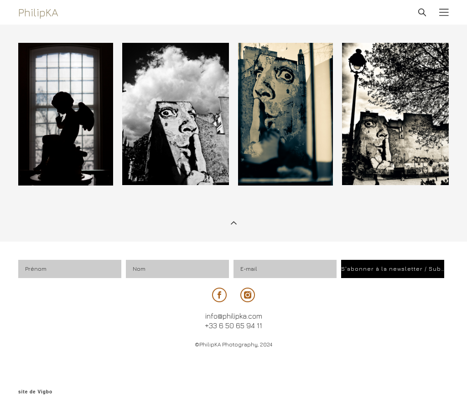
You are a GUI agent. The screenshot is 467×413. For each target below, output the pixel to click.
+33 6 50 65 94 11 (233, 325)
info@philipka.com (233, 316)
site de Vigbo (35, 392)
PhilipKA (38, 12)
